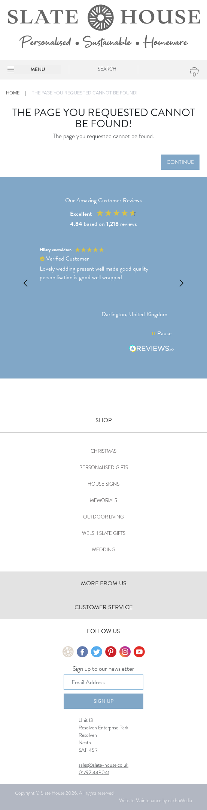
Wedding (103, 549)
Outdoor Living (103, 516)
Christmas (103, 451)
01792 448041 (94, 772)
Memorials (103, 500)
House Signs (103, 483)
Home (12, 93)
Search (107, 68)
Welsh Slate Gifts (103, 533)
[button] (26, 283)
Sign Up (103, 701)
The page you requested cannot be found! (84, 93)
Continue (180, 162)
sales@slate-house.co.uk (103, 765)
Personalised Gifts (103, 467)
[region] (103, 283)
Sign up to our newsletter (103, 669)
